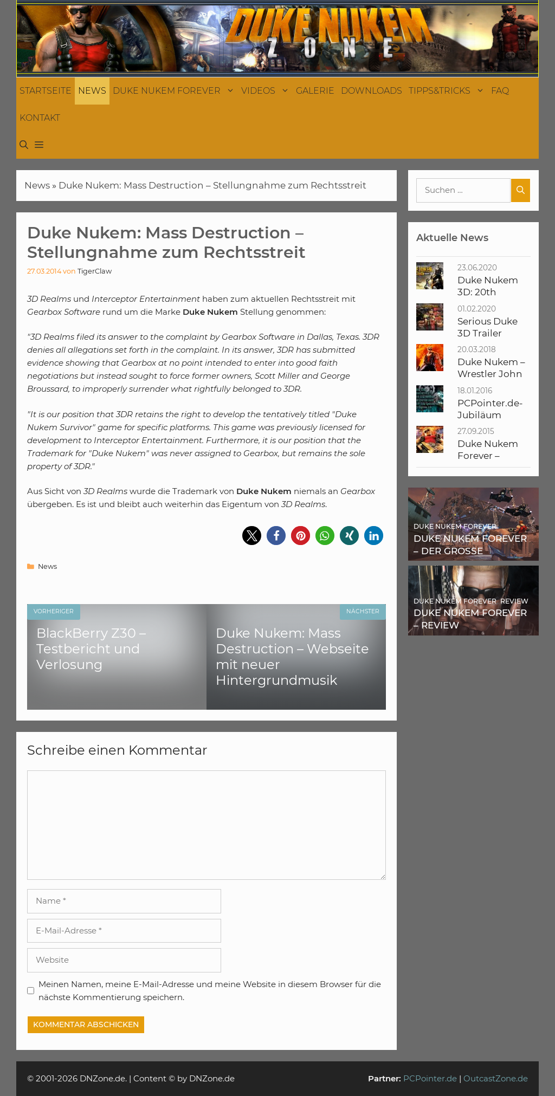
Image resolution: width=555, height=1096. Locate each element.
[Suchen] (521, 190)
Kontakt (40, 118)
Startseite (46, 91)
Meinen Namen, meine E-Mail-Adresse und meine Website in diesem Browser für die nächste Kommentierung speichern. (209, 990)
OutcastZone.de (495, 1078)
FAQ (500, 91)
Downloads (371, 91)
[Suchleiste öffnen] (23, 145)
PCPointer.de (430, 1078)
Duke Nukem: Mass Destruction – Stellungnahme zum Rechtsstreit (212, 185)
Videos (267, 91)
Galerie (315, 91)
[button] (39, 145)
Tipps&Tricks (448, 91)
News (92, 91)
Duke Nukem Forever (175, 91)
